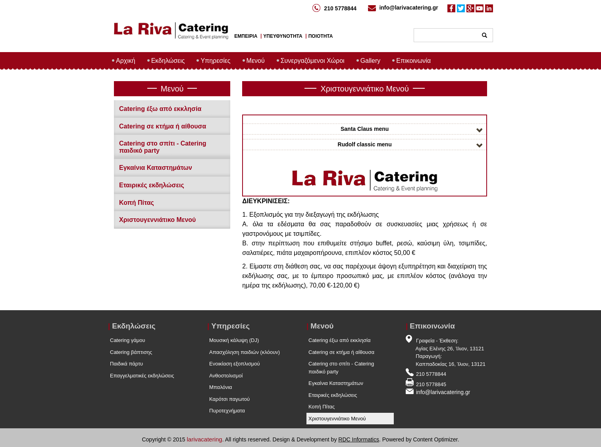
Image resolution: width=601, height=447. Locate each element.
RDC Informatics (358, 439)
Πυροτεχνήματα (227, 411)
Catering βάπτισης (131, 352)
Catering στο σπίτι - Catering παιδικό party (341, 368)
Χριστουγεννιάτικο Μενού (157, 219)
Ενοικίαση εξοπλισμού (234, 364)
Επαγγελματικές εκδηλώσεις (142, 376)
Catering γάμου (127, 340)
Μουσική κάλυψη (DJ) (234, 340)
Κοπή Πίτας (136, 202)
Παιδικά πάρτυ (126, 364)
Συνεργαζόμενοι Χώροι (313, 60)
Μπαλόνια (220, 387)
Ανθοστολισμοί (226, 376)
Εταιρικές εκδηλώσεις (151, 185)
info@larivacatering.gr (408, 7)
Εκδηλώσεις (168, 60)
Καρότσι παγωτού (229, 399)
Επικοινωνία (413, 60)
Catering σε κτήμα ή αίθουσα (162, 126)
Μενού (256, 60)
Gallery (370, 60)
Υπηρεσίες (215, 60)
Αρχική (125, 60)
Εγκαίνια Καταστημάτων (155, 167)
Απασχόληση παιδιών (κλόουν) (244, 352)
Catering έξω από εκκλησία (160, 108)
